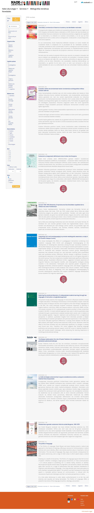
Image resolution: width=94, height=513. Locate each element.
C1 (10, 158)
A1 (10, 151)
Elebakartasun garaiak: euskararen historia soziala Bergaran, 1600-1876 (59, 424)
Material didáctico (10, 45)
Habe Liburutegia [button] (10, 9)
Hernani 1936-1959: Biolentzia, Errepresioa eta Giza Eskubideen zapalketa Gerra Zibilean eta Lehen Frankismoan (61, 205)
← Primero (67, 22)
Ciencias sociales (10, 105)
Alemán (11, 139)
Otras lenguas (11, 144)
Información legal (87, 511)
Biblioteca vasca (10, 50)
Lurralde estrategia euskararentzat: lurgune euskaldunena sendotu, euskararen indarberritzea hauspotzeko (61, 378)
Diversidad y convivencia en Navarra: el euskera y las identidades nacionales (59, 27)
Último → (87, 22)
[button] (31, 22)
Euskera (11, 131)
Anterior (74, 22)
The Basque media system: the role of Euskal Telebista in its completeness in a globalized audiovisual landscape (60, 340)
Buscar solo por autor (12, 37)
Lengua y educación (10, 79)
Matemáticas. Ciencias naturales (11, 111)
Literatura (11, 95)
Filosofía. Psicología (10, 99)
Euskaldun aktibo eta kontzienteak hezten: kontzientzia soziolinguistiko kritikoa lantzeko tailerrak (61, 89)
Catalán (11, 141)
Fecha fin (18, 169)
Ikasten (82, 501)
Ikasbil (81, 503)
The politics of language (45, 443)
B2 (10, 157)
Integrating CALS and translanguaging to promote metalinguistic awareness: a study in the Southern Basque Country (63, 237)
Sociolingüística (11, 65)
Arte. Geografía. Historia (10, 123)
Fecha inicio (11, 169)
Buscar (16, 19)
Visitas (11, 182)
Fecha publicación (11, 179)
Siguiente (80, 22)
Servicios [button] (24, 9)
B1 (10, 155)
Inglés (10, 133)
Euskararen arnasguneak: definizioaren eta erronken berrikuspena (57, 156)
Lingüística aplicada (10, 56)
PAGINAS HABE (84, 495)
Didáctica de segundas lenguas (11, 70)
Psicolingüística (11, 75)
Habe (81, 499)
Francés (11, 135)
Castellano (12, 137)
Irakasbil (82, 505)
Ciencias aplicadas (10, 116)
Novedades (6, 11)
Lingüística (12, 89)
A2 (10, 153)
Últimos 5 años (13, 167)
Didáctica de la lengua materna (11, 85)
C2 (10, 160)
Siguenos (70, 495)
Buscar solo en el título (12, 31)
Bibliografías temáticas (39, 9)
